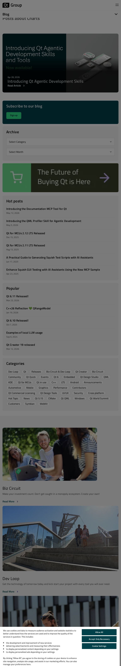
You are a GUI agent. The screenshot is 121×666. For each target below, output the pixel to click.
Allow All (99, 632)
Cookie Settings (99, 646)
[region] (60, 646)
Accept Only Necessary (99, 639)
